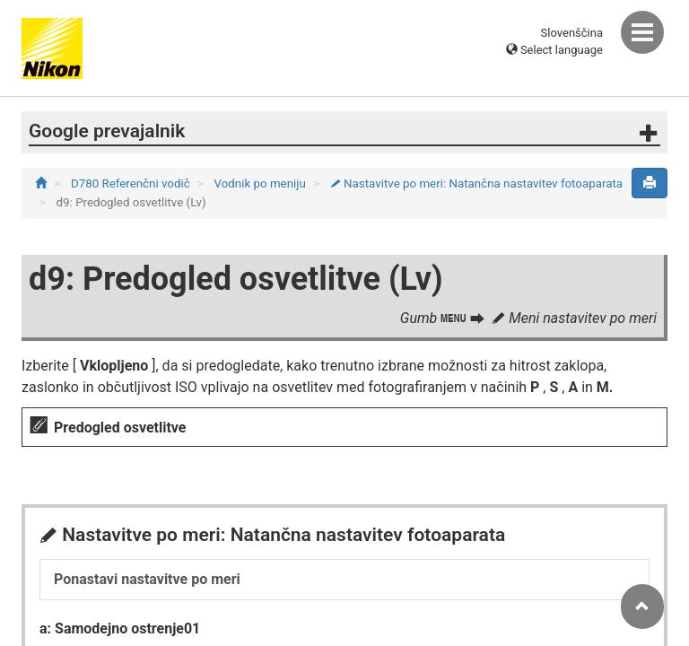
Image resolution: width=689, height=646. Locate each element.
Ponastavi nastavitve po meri (147, 579)
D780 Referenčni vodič (132, 183)
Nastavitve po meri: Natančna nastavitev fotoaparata (476, 183)
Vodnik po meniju (262, 183)
